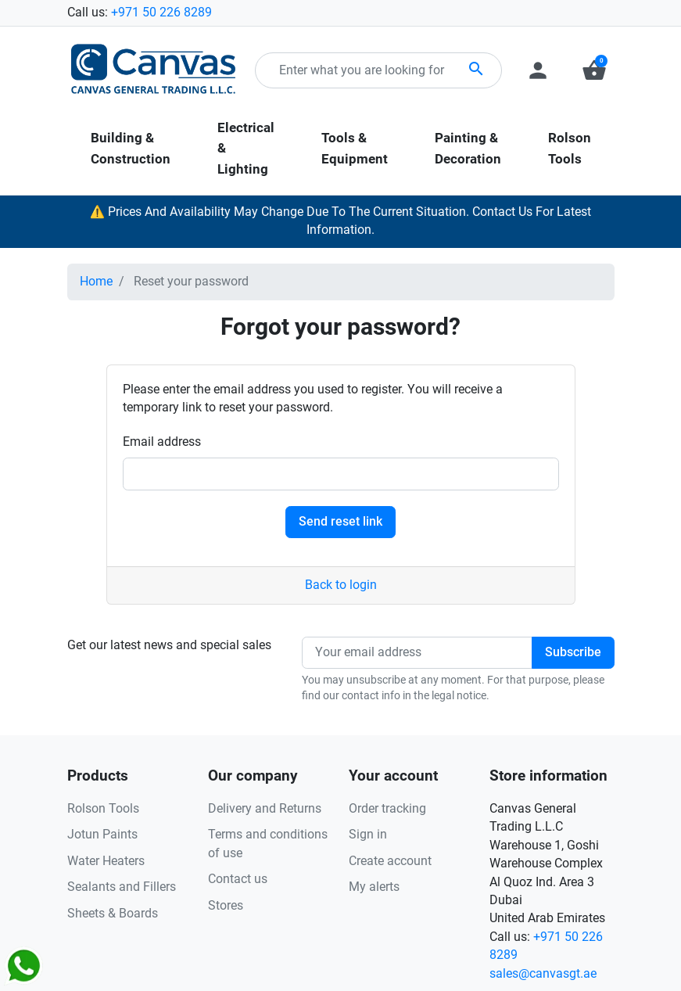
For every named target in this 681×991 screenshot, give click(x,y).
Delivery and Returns (264, 809)
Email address (162, 442)
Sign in (368, 835)
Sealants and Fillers (121, 887)
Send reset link (340, 522)
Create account (390, 861)
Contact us (237, 879)
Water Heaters (106, 861)
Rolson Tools (103, 809)
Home (96, 282)
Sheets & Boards (112, 914)
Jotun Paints (102, 835)
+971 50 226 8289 (161, 12)
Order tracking (387, 809)
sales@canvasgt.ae (543, 974)
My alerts (374, 887)
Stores (225, 906)
